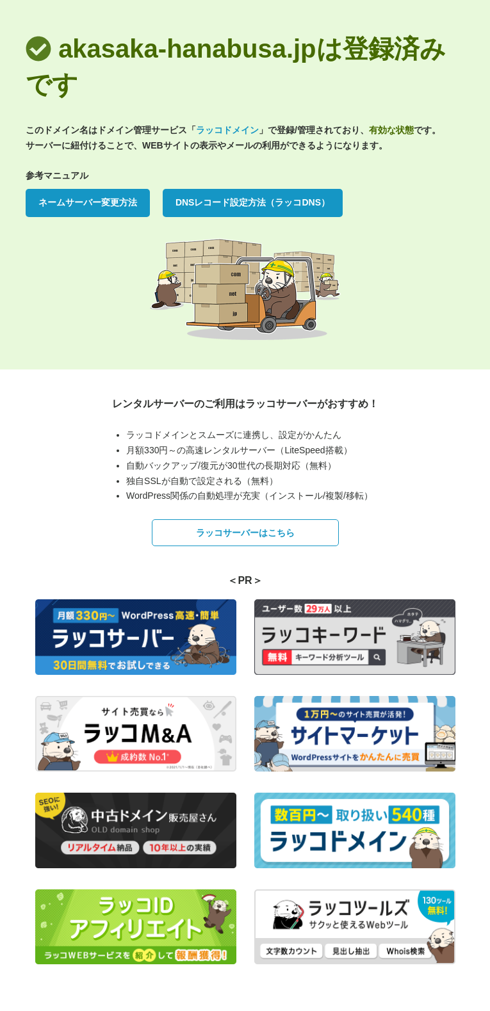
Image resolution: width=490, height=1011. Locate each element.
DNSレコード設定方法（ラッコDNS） (253, 202)
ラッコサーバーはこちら (245, 533)
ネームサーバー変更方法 (87, 202)
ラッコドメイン (227, 130)
